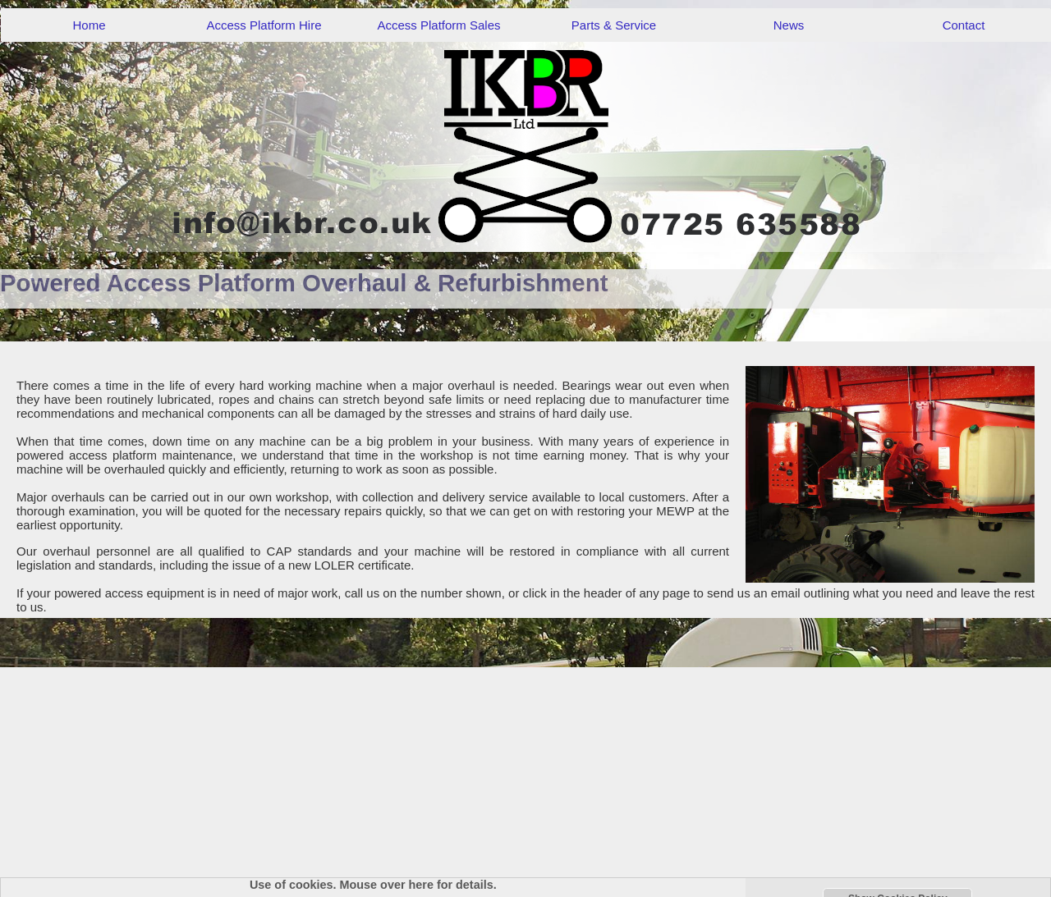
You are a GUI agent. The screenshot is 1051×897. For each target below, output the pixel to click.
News (789, 25)
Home (88, 25)
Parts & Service (613, 25)
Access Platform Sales (438, 25)
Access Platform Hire (263, 25)
